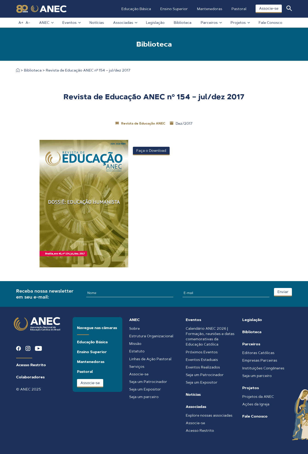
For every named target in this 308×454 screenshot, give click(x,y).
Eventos (71, 22)
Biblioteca (182, 22)
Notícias (96, 22)
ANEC (46, 22)
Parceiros (210, 22)
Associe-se (268, 8)
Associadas (124, 22)
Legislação (154, 22)
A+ (20, 22)
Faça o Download (151, 150)
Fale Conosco (270, 22)
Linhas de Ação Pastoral (150, 359)
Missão (135, 343)
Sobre (134, 328)
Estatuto (137, 351)
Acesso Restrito (31, 365)
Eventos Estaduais (202, 359)
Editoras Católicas (258, 352)
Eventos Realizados (203, 367)
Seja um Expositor (145, 389)
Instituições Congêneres (263, 368)
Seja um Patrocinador (148, 381)
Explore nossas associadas (209, 415)
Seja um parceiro (144, 396)
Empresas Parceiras (259, 360)
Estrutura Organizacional (151, 336)
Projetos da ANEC (258, 396)
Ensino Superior (173, 8)
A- (27, 22)
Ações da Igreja (255, 404)
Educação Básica (136, 8)
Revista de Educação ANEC (143, 123)
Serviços (136, 366)
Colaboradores (30, 377)
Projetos (239, 22)
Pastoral (238, 8)
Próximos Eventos (202, 352)
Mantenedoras (209, 8)
